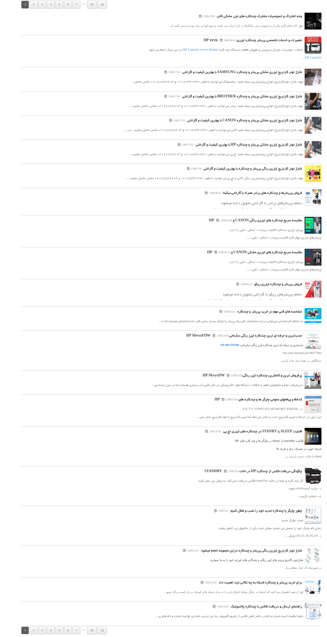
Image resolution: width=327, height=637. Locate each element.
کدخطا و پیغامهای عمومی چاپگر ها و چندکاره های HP (250, 400)
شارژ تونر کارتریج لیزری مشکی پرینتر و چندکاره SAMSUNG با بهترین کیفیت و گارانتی (234, 72)
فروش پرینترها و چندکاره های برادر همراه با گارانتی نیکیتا (254, 193)
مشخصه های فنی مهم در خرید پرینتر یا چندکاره (262, 312)
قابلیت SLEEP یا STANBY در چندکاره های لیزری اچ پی (254, 432)
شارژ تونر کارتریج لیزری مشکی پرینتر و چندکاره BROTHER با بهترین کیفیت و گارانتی (234, 97)
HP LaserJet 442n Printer (193, 50)
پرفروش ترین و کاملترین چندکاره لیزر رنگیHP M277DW (244, 376)
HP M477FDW (222, 345)
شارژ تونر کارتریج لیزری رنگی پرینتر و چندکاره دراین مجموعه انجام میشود (243, 551)
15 (84, 4)
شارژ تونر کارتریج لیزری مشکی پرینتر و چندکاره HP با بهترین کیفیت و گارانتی (241, 145)
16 (94, 4)
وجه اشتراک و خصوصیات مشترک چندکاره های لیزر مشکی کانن (251, 16)
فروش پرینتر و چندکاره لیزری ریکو (270, 284)
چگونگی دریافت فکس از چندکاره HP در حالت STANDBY (245, 471)
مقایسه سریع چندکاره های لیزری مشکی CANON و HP (247, 253)
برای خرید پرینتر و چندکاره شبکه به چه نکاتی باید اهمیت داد (252, 583)
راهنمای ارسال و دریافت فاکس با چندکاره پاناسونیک (258, 607)
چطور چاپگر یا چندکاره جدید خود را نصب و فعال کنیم (258, 511)
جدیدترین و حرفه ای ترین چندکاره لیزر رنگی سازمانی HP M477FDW (236, 336)
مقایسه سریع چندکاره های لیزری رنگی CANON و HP (247, 221)
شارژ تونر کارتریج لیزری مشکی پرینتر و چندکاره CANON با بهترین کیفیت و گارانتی (237, 121)
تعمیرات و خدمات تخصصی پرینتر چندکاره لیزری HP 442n (245, 40)
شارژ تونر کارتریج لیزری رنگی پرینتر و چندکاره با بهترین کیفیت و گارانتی (245, 169)
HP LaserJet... (304, 58)
